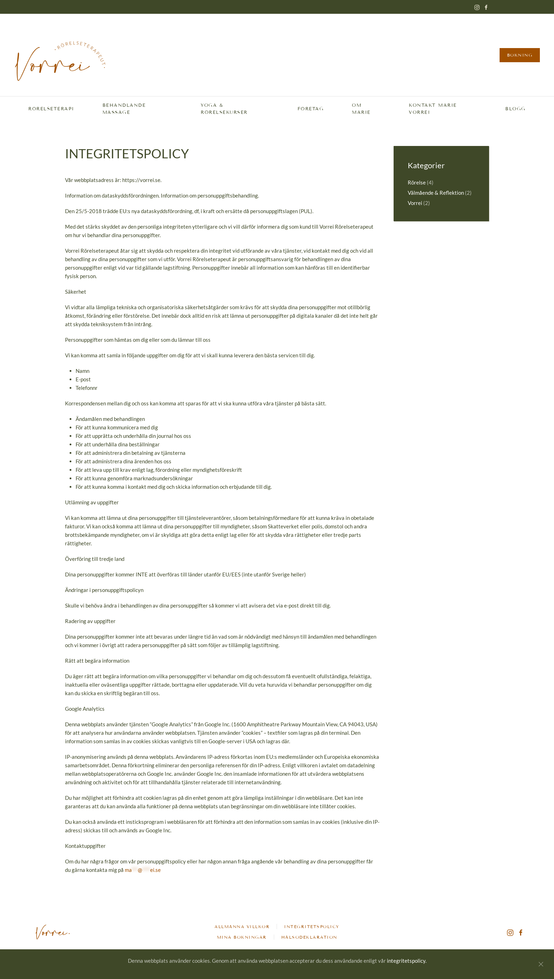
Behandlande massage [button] (124, 109)
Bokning (520, 55)
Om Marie (361, 109)
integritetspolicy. (406, 960)
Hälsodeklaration (309, 938)
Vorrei (415, 203)
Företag (310, 109)
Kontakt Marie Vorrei (433, 109)
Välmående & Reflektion (436, 192)
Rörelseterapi (51, 109)
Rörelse (417, 182)
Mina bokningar (242, 938)
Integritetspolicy (312, 928)
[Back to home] (60, 55)
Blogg (515, 109)
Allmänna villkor (242, 928)
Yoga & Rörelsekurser (224, 109)
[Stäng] (540, 964)
